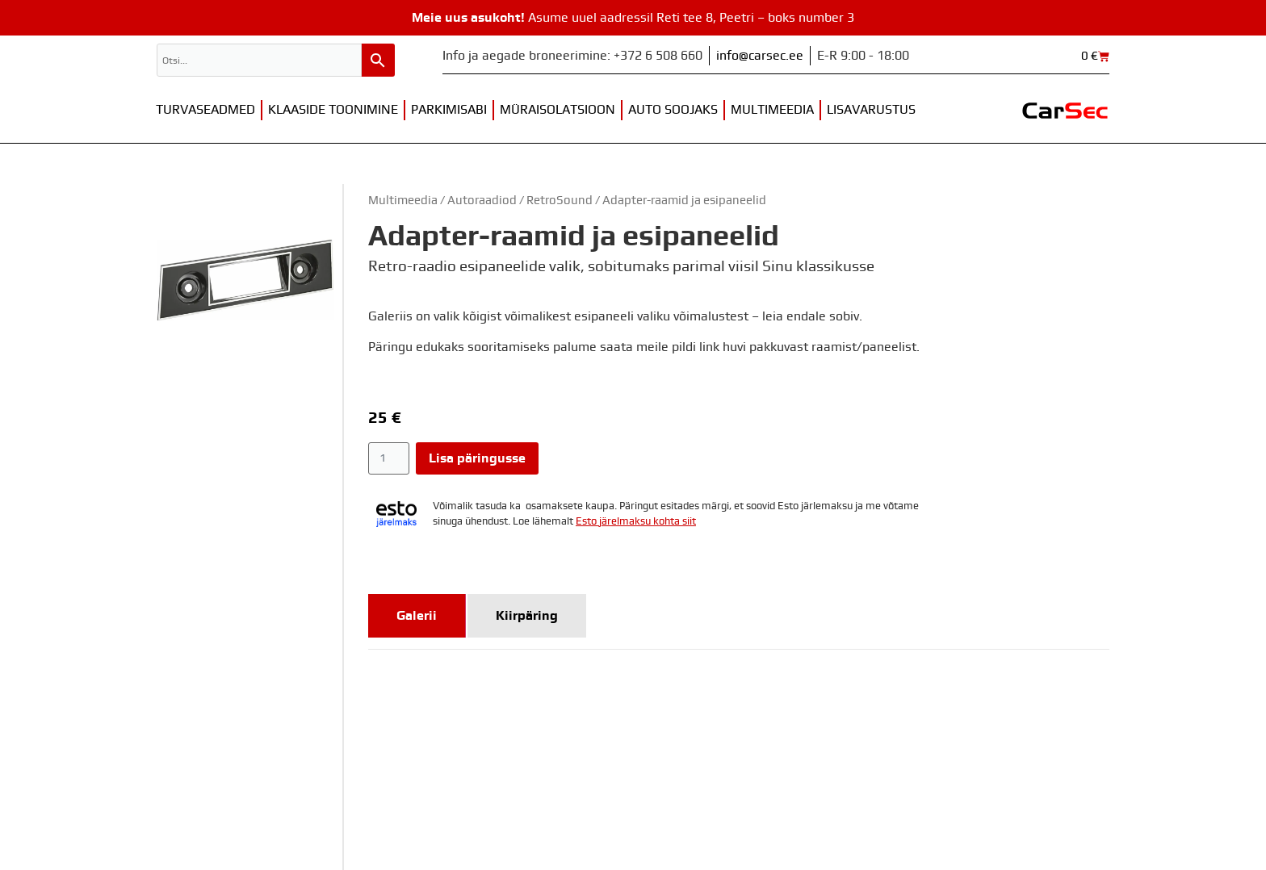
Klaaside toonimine (333, 109)
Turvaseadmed (205, 109)
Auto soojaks (673, 109)
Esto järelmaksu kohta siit (636, 522)
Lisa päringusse (477, 458)
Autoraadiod (482, 200)
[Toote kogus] (388, 458)
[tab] (417, 616)
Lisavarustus (871, 109)
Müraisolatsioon (557, 109)
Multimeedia (772, 109)
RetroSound (559, 200)
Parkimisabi (449, 109)
